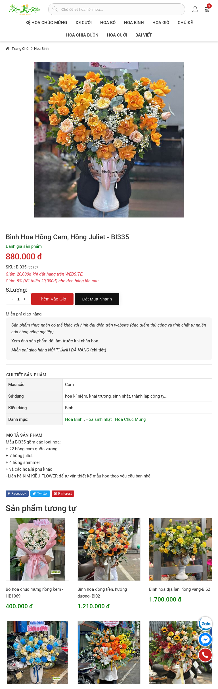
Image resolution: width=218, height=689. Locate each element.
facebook (17, 494)
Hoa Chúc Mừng (130, 419)
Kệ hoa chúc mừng (46, 22)
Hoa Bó (108, 22)
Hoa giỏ (160, 22)
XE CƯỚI (84, 22)
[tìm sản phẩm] (55, 10)
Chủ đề (185, 22)
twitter (40, 494)
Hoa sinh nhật (98, 419)
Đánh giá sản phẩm (24, 246)
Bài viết (143, 35)
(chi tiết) (98, 350)
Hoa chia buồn (82, 35)
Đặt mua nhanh (97, 298)
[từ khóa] (123, 9)
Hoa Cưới (117, 35)
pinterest (63, 494)
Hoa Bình (134, 22)
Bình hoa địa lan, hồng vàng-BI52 (179, 589)
